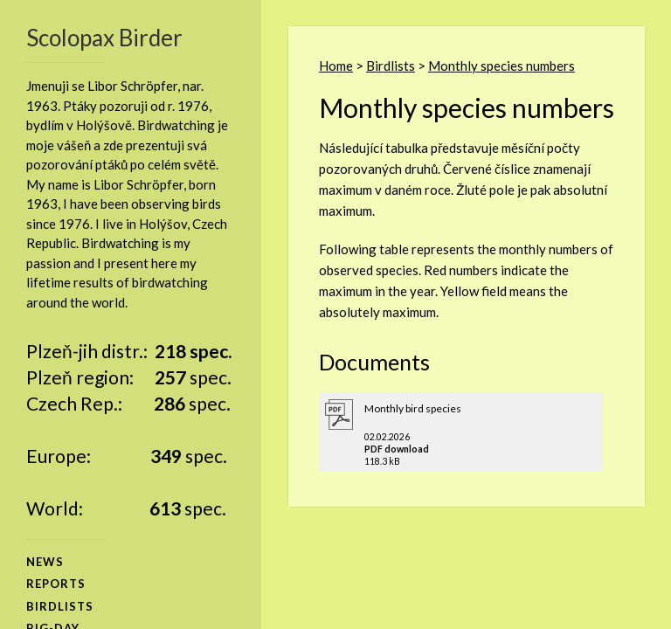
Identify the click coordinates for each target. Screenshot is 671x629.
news (45, 562)
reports (56, 584)
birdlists (59, 606)
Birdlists (390, 65)
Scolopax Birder (104, 37)
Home (336, 65)
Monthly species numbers (501, 65)
